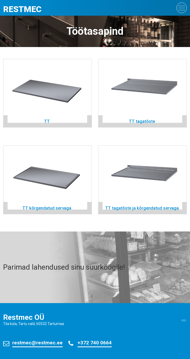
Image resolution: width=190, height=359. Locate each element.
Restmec (22, 9)
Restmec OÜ (23, 317)
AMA (183, 320)
